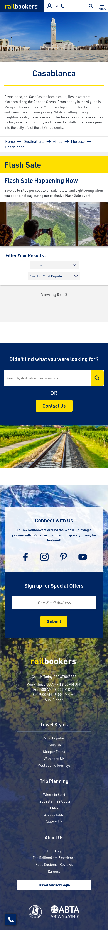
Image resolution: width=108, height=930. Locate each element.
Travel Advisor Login (54, 885)
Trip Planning (54, 781)
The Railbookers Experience (54, 857)
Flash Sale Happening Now (41, 180)
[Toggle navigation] (102, 6)
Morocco (78, 141)
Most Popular (54, 738)
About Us (54, 837)
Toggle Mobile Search (92, 6)
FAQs (54, 808)
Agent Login (49, 5)
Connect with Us (54, 520)
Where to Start (54, 794)
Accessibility (54, 815)
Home (10, 141)
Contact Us (54, 405)
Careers (54, 871)
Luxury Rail (54, 744)
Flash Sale (22, 164)
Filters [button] (37, 265)
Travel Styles (54, 725)
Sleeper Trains (54, 751)
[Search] (54, 378)
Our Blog (54, 851)
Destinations (34, 141)
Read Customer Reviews (54, 864)
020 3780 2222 (65, 676)
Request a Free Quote (54, 801)
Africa (57, 141)
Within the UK (54, 758)
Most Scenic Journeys (54, 765)
